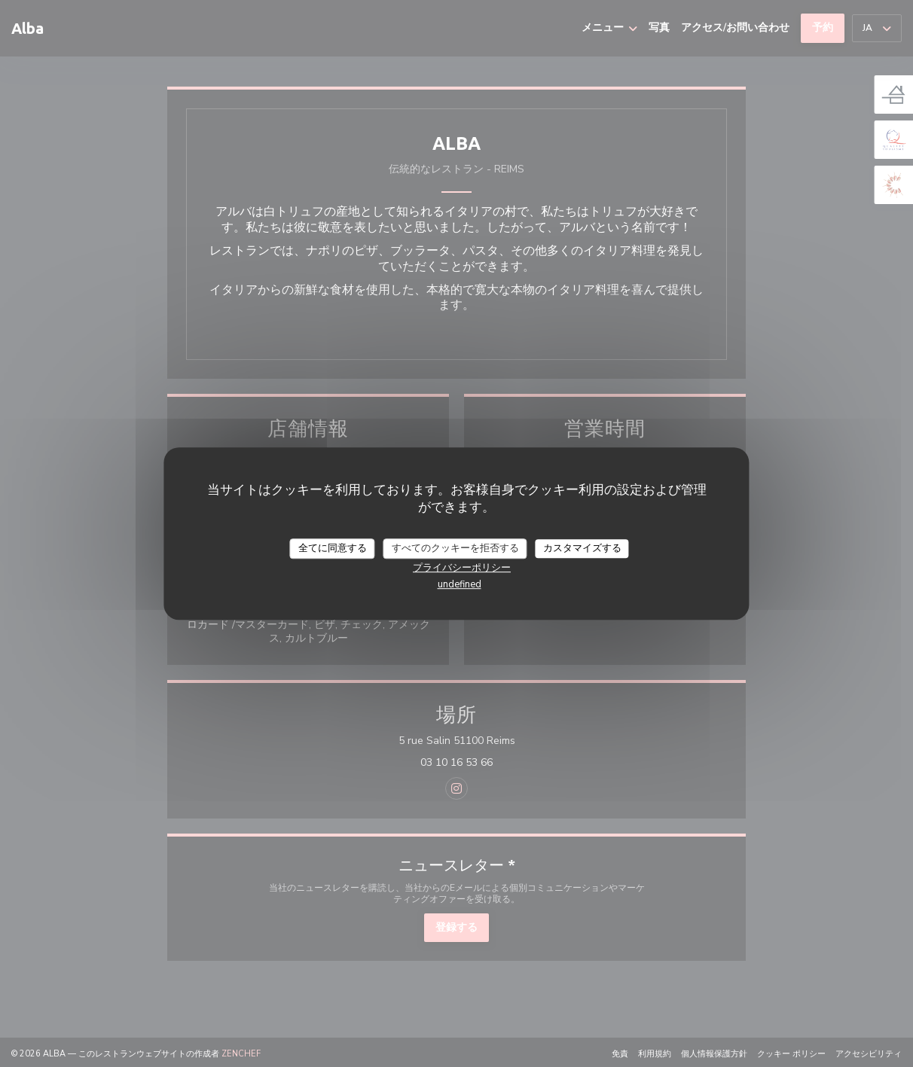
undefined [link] (459, 584)
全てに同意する (332, 548)
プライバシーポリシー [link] (462, 568)
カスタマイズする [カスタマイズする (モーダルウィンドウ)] (582, 548)
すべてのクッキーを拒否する (455, 548)
